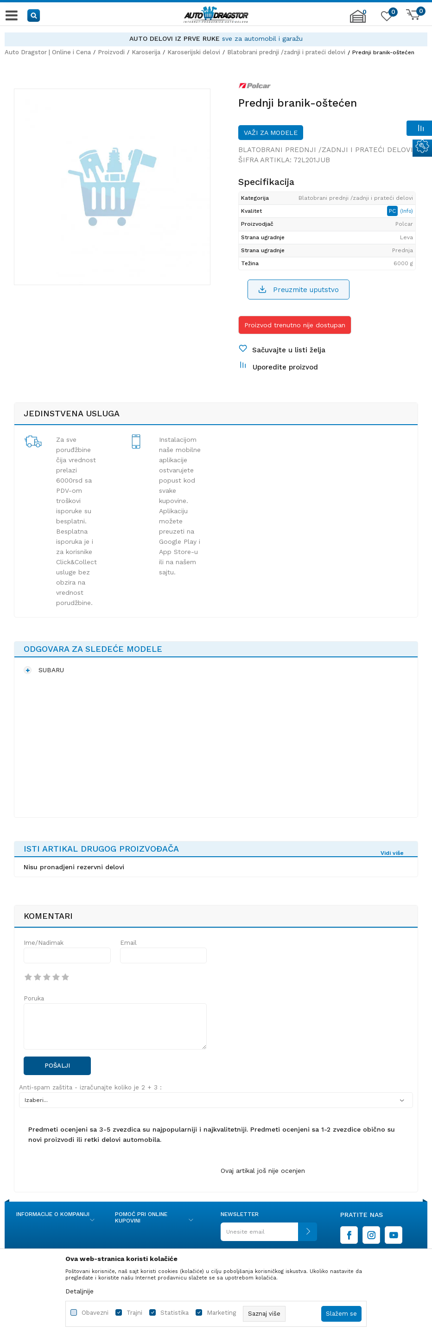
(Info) (406, 211)
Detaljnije (79, 1291)
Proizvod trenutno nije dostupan (294, 325)
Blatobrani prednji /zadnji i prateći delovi (286, 52)
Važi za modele (271, 132)
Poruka (34, 998)
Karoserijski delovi (193, 52)
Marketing (221, 1312)
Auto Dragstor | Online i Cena (48, 52)
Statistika (174, 1312)
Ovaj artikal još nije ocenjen (263, 1170)
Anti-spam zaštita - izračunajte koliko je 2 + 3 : (90, 1087)
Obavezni (95, 1312)
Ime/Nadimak (44, 942)
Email (128, 942)
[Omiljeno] (385, 18)
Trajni (134, 1312)
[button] (34, 15)
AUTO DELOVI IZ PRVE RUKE (174, 38)
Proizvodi (111, 52)
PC (393, 211)
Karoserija (146, 52)
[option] (216, 38)
